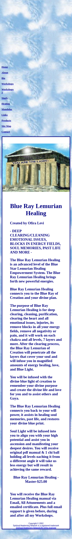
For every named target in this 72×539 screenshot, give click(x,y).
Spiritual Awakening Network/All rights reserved (36, 528)
